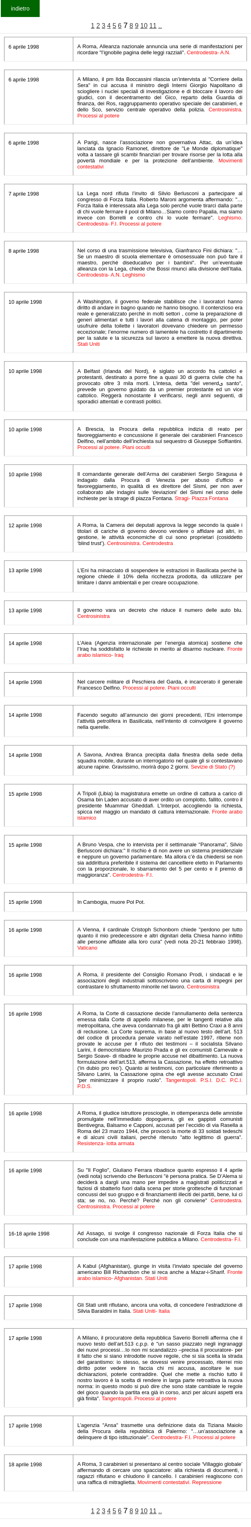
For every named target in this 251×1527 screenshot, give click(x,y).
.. (160, 25)
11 (153, 25)
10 (144, 25)
